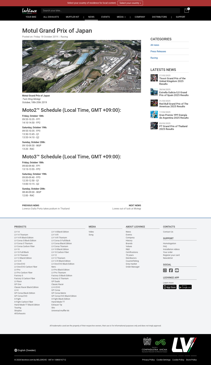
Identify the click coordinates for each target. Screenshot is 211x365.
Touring (17, 307)
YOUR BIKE (31, 17)
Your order (168, 252)
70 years (130, 255)
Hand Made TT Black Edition (27, 305)
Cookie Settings (163, 360)
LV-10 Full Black (21, 252)
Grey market (131, 264)
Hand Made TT (58, 302)
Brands (129, 243)
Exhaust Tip (56, 305)
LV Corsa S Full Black (60, 240)
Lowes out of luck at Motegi (126, 208)
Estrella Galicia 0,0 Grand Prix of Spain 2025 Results (174, 94)
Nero (53, 267)
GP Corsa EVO (20, 296)
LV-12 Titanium (58, 258)
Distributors (131, 258)
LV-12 (54, 255)
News (128, 232)
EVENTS (105, 17)
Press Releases (158, 51)
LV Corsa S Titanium (23, 243)
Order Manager (133, 267)
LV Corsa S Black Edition (25, 240)
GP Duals (55, 281)
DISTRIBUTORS (159, 17)
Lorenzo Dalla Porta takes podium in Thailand (46, 208)
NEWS (91, 17)
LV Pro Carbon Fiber (23, 272)
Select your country (130, 3)
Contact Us (168, 232)
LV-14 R (54, 235)
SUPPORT (180, 17)
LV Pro (17, 270)
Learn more (168, 283)
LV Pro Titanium (58, 272)
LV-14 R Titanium (59, 237)
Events (129, 235)
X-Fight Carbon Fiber (23, 302)
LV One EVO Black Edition (62, 264)
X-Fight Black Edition (60, 299)
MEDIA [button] (121, 17)
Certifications (132, 252)
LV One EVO (19, 264)
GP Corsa (55, 290)
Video (91, 232)
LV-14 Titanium (21, 235)
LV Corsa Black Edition (61, 243)
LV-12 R (17, 261)
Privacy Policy (148, 360)
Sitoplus (18, 310)
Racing (64, 36)
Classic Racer (57, 284)
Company (130, 237)
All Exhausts (19, 313)
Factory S (18, 275)
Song (91, 235)
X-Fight (17, 299)
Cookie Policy (178, 360)
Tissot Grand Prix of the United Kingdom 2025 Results (172, 81)
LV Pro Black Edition (60, 270)
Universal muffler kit (60, 310)
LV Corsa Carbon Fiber (24, 246)
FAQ (165, 246)
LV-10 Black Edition (60, 249)
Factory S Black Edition (61, 275)
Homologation (169, 243)
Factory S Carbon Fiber (24, 278)
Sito (53, 307)
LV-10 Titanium (21, 255)
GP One (17, 284)
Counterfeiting (132, 261)
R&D (128, 249)
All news (155, 45)
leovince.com (27, 360)
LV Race (18, 281)
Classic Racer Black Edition (26, 287)
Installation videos (171, 249)
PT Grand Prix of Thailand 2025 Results (173, 127)
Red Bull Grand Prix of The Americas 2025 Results (173, 105)
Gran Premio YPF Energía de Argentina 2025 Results (174, 116)
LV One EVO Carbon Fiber (25, 267)
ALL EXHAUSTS (51, 17)
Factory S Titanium (60, 278)
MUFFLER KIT (72, 17)
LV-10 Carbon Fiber (60, 252)
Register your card (171, 255)
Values (129, 246)
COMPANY (140, 17)
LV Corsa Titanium (59, 246)
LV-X (16, 290)
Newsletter (168, 258)
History (129, 240)
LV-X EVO (55, 287)
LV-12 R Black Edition (61, 261)
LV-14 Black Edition (60, 232)
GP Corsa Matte (58, 293)
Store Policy (191, 360)
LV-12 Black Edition (23, 258)
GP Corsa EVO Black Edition (64, 296)
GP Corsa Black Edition (24, 293)
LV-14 (17, 232)
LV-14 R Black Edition (23, 237)
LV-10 (17, 249)
